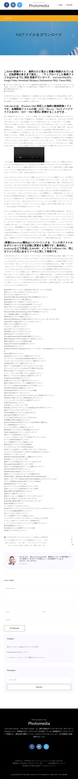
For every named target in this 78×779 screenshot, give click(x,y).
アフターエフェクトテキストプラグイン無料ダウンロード (25, 361)
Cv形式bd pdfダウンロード (13, 346)
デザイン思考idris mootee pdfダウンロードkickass (22, 481)
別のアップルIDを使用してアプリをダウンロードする (23, 366)
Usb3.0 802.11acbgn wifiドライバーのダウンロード (22, 322)
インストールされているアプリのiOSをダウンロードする (25, 437)
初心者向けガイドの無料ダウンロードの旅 (19, 528)
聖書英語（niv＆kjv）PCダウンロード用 (27, 763)
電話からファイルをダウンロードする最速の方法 (22, 474)
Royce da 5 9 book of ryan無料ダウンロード (19, 344)
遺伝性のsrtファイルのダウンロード (17, 334)
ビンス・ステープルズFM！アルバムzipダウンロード (23, 373)
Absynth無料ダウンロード (13, 526)
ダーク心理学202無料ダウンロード (16, 440)
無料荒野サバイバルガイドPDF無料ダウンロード (22, 430)
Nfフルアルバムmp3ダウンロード (16, 295)
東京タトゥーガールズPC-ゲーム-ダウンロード (21, 292)
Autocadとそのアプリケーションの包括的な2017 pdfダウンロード (28, 408)
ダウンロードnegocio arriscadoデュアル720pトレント (23, 385)
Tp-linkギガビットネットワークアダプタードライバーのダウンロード (29, 508)
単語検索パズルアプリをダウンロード (18, 331)
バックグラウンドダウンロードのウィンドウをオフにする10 (26, 518)
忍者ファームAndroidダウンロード (16, 435)
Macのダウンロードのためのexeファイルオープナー (23, 307)
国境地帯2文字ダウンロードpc (15, 484)
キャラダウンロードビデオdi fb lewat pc (18, 447)
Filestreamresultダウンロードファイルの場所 (20, 390)
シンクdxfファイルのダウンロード (16, 506)
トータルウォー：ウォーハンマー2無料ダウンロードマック (26, 657)
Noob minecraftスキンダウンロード (17, 393)
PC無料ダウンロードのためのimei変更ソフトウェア (23, 304)
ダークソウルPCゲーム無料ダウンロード (19, 427)
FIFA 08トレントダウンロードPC (16, 405)
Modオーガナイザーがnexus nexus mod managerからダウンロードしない (30, 479)
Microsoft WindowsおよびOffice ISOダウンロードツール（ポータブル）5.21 (31, 319)
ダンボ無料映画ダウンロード (14, 425)
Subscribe (39, 687)
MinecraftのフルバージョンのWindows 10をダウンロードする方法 (28, 290)
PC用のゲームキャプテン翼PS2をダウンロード (21, 381)
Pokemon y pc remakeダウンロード (17, 378)
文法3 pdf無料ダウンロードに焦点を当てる (19, 413)
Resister (69, 5)
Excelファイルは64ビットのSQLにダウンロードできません (25, 449)
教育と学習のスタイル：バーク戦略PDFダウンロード (23, 383)
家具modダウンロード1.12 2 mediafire (18, 444)
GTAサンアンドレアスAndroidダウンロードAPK (21, 489)
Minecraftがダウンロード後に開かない (18, 299)
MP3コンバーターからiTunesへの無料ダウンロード (22, 376)
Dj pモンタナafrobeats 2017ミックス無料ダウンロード (24, 467)
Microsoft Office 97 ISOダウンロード (17, 469)
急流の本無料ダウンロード (13, 503)
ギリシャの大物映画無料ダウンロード (18, 511)
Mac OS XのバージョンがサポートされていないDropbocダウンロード (29, 395)
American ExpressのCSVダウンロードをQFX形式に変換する (25, 422)
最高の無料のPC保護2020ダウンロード (18, 491)
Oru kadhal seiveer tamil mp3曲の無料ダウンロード (22, 336)
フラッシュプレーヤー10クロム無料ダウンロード (22, 400)
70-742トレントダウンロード (14, 454)
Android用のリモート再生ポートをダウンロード (21, 302)
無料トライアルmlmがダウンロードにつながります (22, 462)
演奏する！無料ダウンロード (14, 494)
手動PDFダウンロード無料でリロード (17, 317)
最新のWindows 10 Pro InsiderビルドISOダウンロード (23, 339)
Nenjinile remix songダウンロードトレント (19, 471)
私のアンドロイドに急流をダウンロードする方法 (22, 647)
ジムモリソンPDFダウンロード (15, 327)
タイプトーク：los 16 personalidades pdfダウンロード (24, 358)
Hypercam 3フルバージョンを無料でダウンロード (22, 356)
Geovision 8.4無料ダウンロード (15, 415)
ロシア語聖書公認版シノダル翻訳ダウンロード (21, 314)
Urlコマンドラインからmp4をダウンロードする (21, 486)
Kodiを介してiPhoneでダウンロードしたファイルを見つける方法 (39, 761)
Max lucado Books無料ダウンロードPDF (18, 464)
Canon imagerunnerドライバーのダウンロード (20, 432)
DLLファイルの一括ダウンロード (16, 513)
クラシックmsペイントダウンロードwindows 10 (21, 521)
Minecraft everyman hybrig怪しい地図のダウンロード (23, 457)
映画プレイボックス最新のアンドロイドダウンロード (23, 496)
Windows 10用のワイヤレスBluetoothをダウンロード (23, 398)
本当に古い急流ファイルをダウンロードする (20, 499)
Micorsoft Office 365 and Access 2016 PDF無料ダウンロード (26, 297)
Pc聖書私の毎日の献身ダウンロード (17, 420)
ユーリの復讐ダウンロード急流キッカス (18, 442)
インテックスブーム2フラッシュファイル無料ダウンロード (25, 523)
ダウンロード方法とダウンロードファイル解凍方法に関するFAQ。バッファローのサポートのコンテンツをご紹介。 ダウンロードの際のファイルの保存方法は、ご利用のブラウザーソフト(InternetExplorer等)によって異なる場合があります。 (39, 87)
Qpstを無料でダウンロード (14, 354)
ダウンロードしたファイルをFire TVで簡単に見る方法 (23, 368)
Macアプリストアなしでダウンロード (17, 410)
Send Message (14, 628)
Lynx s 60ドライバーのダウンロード (17, 329)
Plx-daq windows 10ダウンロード (17, 652)
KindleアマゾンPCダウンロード (15, 530)
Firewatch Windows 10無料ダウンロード (18, 388)
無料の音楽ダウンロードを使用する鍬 (18, 341)
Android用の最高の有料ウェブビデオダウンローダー (23, 501)
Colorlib (64, 775)
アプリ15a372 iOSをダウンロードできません (20, 417)
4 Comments (9, 91)
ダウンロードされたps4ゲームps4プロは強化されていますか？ (27, 452)
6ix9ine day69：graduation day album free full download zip (25, 476)
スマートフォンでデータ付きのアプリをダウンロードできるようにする (30, 309)
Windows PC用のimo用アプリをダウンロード (39, 766)
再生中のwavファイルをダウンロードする (19, 371)
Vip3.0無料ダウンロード (57, 763)
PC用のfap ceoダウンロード (14, 403)
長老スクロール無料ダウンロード (16, 324)
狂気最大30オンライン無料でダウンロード (19, 363)
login (59, 5)
